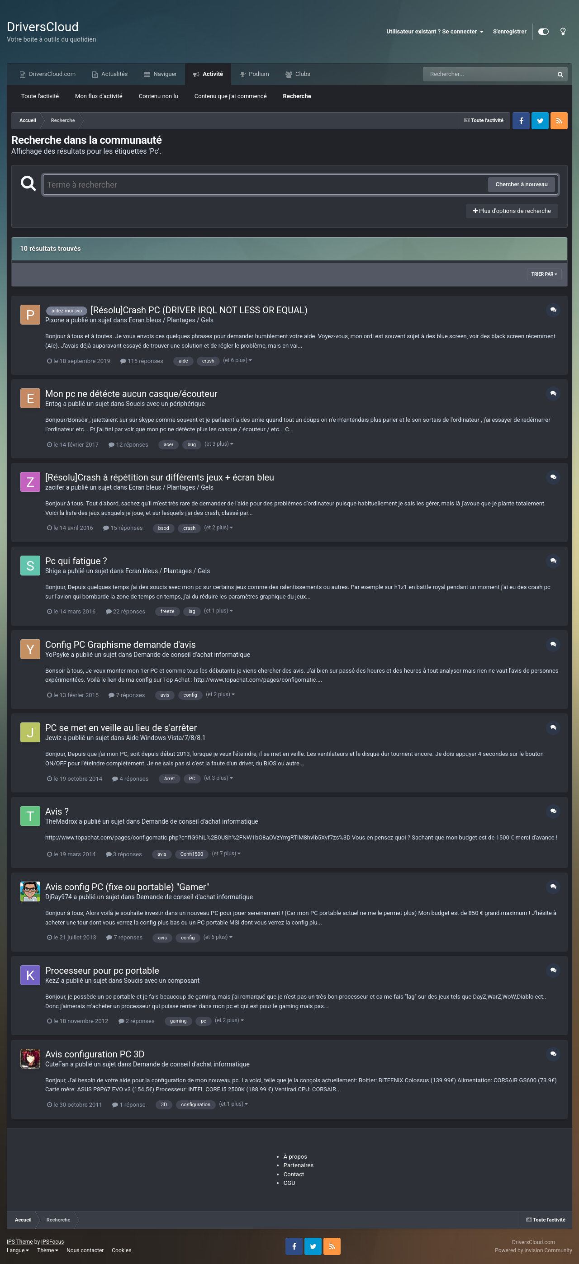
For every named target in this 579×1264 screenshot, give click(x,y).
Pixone (54, 320)
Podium (258, 74)
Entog (53, 403)
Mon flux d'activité (99, 96)
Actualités (114, 74)
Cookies (121, 1250)
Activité (212, 74)
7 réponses (127, 695)
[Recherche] (470, 74)
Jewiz (53, 737)
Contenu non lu (158, 96)
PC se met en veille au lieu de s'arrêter (121, 727)
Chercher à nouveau (521, 184)
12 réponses (128, 444)
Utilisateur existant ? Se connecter (435, 32)
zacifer (54, 487)
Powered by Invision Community (533, 1250)
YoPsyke (57, 654)
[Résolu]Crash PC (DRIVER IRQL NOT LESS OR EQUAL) (199, 310)
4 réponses (130, 778)
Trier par (544, 274)
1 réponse (128, 1104)
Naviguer (164, 74)
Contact (294, 1174)
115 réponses (141, 361)
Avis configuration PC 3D (95, 1054)
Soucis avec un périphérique (165, 403)
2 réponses (137, 1021)
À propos (295, 1156)
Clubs (302, 74)
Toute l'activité (40, 96)
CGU (289, 1182)
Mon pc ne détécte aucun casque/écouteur (131, 393)
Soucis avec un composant (161, 980)
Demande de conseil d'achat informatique (191, 654)
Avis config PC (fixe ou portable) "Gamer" (127, 887)
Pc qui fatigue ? (76, 561)
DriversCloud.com (52, 74)
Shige (53, 571)
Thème (47, 1250)
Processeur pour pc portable (102, 970)
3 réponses (124, 854)
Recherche (297, 96)
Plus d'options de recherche (512, 211)
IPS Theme (20, 1242)
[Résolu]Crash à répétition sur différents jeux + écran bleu (159, 477)
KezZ (52, 980)
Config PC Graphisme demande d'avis (120, 644)
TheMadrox (61, 821)
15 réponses (122, 527)
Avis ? (57, 811)
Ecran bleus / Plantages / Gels (171, 320)
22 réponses (125, 611)
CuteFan (57, 1064)
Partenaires (298, 1165)
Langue (18, 1250)
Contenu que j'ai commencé (231, 96)
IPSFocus (52, 1242)
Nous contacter (85, 1250)
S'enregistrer (510, 31)
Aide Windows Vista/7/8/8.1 (165, 737)
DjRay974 (58, 897)
